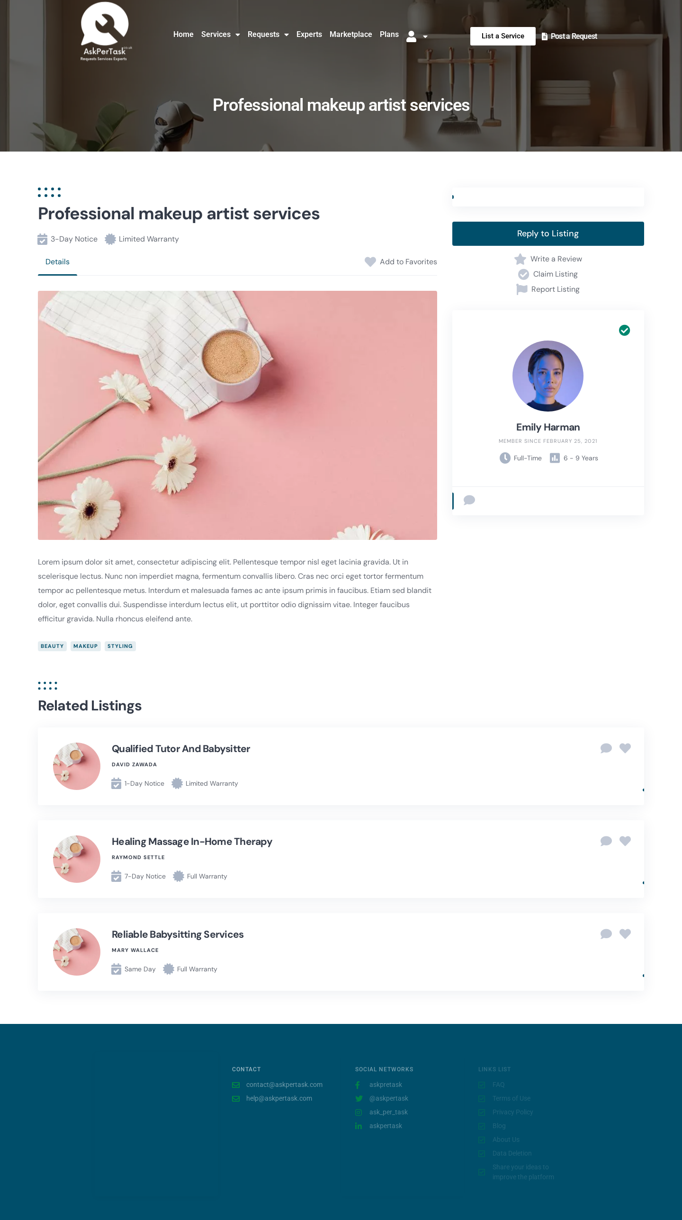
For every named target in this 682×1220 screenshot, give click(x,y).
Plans (389, 34)
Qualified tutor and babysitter (181, 748)
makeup (85, 646)
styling (120, 646)
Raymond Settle (138, 857)
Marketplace (351, 34)
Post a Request (574, 36)
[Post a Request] (544, 36)
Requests (268, 34)
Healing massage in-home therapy (192, 841)
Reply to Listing (548, 233)
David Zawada (134, 764)
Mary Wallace (135, 950)
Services (220, 34)
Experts (309, 34)
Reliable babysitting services (177, 934)
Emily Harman (548, 427)
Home (183, 34)
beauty (52, 646)
